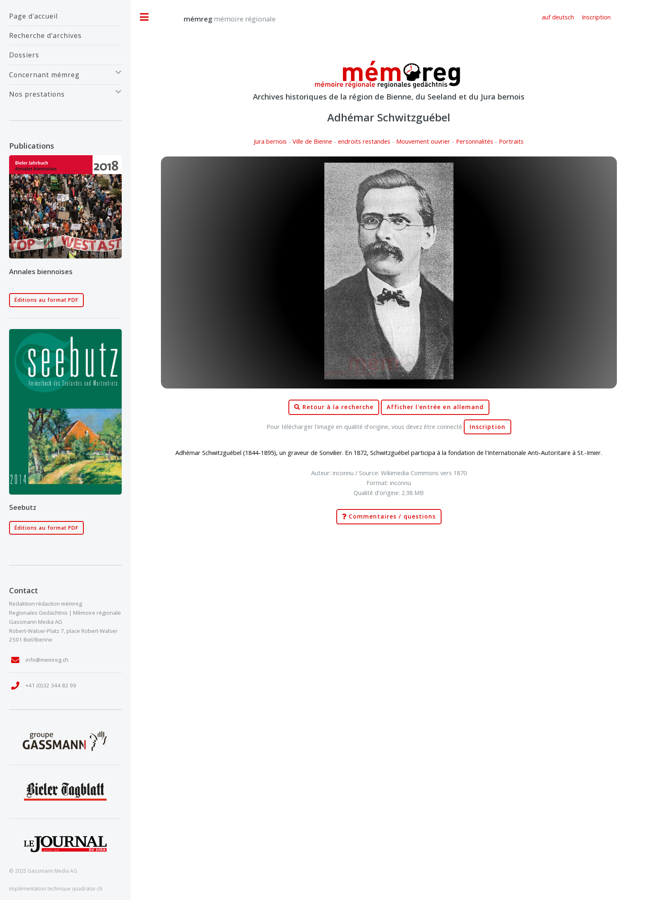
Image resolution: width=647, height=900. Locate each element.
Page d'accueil (33, 16)
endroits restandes (364, 141)
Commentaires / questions (389, 517)
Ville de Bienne (312, 141)
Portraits (511, 141)
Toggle (144, 17)
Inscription (487, 427)
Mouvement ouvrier (423, 141)
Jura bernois (270, 141)
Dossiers (24, 54)
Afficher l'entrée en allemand (435, 407)
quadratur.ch (87, 888)
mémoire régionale (221, 19)
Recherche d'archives (45, 35)
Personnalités (474, 141)
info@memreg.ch (47, 659)
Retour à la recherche (333, 407)
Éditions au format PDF (46, 299)
